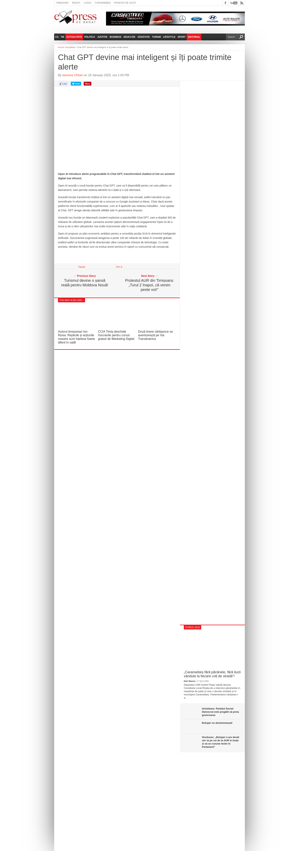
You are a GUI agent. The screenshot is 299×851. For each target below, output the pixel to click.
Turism (156, 37)
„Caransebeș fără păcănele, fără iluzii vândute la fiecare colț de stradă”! (212, 674)
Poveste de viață (125, 3)
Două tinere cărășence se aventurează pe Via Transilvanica (155, 335)
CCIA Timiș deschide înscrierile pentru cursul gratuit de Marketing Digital (116, 335)
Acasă (61, 47)
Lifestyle (169, 37)
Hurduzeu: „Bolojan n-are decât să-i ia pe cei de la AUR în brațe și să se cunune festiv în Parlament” (220, 742)
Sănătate (144, 37)
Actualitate (74, 37)
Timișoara (62, 3)
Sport (182, 37)
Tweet (81, 266)
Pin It (119, 266)
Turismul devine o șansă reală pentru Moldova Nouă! (84, 282)
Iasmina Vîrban (72, 75)
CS (57, 37)
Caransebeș (102, 3)
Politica (89, 37)
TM (62, 37)
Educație (129, 37)
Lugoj (87, 3)
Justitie (102, 37)
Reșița (76, 3)
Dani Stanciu (189, 681)
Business (115, 37)
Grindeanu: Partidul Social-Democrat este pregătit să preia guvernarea (220, 712)
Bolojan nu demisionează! (217, 722)
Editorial (194, 37)
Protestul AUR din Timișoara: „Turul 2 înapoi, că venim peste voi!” (149, 285)
